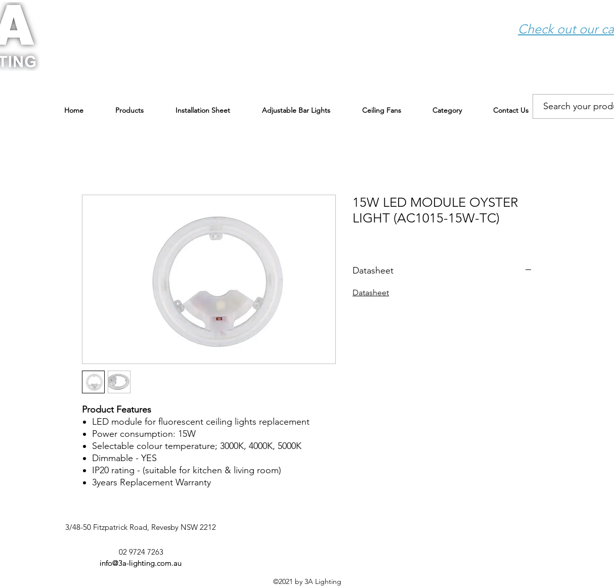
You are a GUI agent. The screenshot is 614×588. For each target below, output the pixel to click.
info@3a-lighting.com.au (141, 563)
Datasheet (371, 292)
